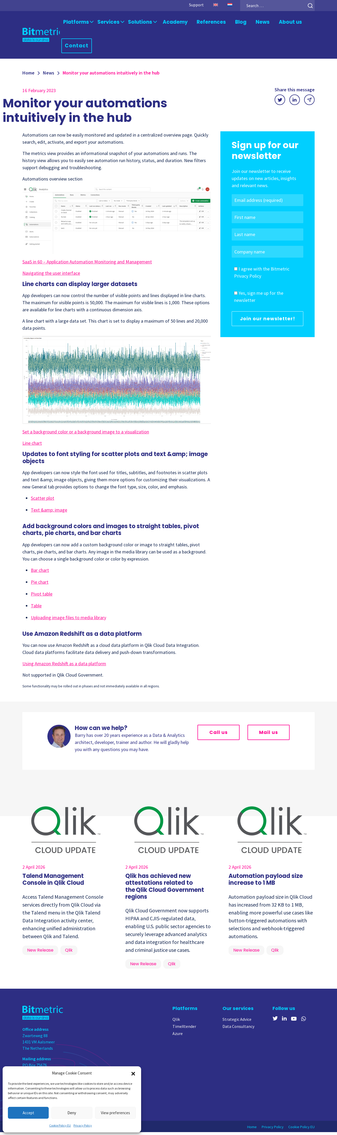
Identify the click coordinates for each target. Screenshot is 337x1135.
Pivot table (41, 596)
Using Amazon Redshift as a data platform (64, 666)
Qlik (176, 1021)
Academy (170, 23)
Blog (232, 23)
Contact (77, 48)
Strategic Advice (236, 1021)
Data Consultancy (238, 1029)
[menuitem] (209, 4)
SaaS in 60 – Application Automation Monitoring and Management (87, 264)
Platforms (76, 23)
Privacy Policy (82, 1125)
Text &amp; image (49, 512)
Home (28, 75)
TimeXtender (184, 1029)
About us (280, 23)
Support (189, 4)
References (204, 23)
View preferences (115, 1112)
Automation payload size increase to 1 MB (266, 881)
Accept (28, 1112)
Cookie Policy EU (60, 1125)
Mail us (268, 735)
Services (107, 23)
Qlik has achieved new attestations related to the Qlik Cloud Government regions (164, 888)
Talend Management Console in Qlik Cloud (53, 881)
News (254, 23)
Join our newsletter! (267, 321)
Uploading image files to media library (68, 620)
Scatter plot (42, 501)
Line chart (32, 446)
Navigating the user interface (51, 276)
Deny (71, 1112)
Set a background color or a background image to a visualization (85, 435)
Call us (218, 735)
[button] (133, 1073)
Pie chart (39, 585)
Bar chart (40, 573)
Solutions (136, 23)
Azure (177, 1036)
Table (36, 608)
